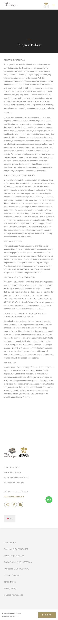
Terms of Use (10, 582)
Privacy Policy (10, 588)
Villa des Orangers (12, 575)
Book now (47, 615)
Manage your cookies (13, 595)
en (11, 518)
